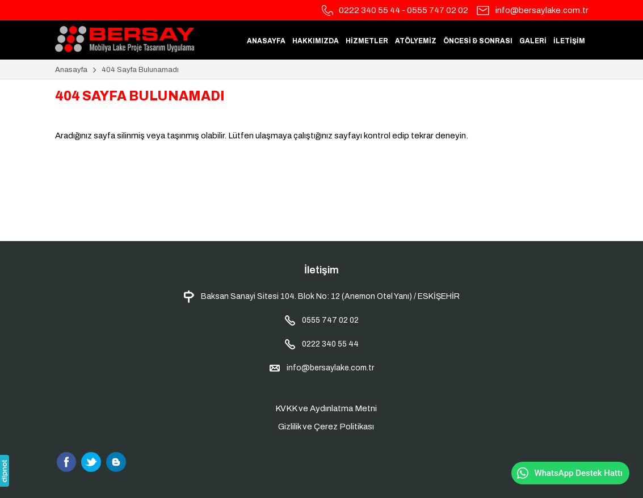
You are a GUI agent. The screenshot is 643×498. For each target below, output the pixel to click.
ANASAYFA (266, 41)
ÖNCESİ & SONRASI (477, 41)
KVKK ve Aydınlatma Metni (326, 408)
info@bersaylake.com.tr (542, 10)
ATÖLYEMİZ (415, 41)
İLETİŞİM (569, 41)
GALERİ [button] (533, 41)
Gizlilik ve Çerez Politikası (326, 426)
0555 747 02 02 (437, 10)
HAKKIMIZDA (315, 41)
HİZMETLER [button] (367, 41)
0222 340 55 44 (369, 10)
